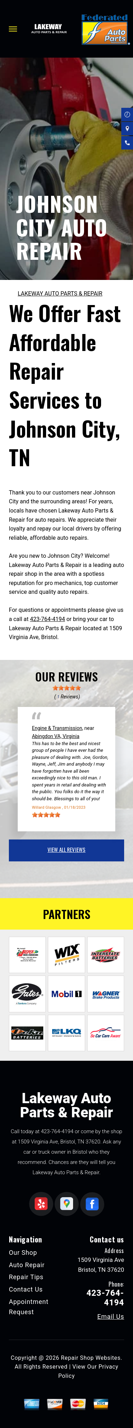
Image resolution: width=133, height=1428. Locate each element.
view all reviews (66, 849)
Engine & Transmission (57, 728)
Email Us (110, 1316)
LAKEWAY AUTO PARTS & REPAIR (60, 293)
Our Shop (23, 1252)
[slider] (66, 688)
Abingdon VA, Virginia (55, 736)
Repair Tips (26, 1277)
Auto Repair (27, 1265)
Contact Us (26, 1289)
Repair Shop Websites (91, 1357)
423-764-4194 (47, 619)
